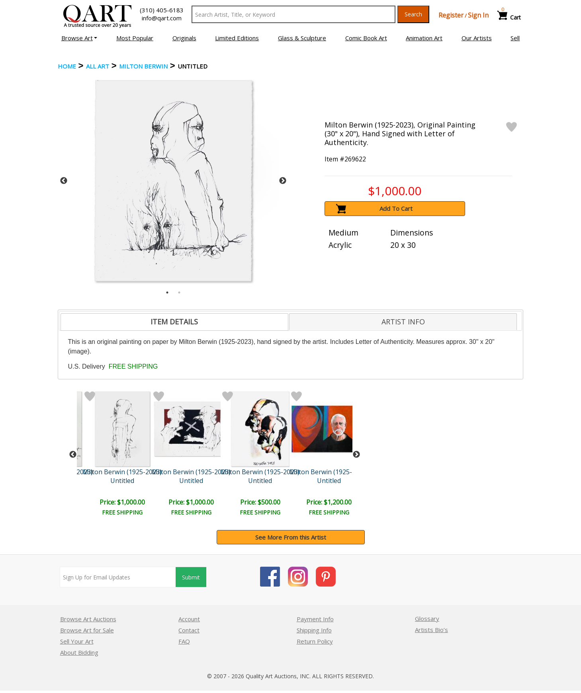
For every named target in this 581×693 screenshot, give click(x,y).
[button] (79, 38)
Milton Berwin (143, 66)
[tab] (174, 322)
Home (67, 66)
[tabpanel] (173, 181)
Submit (191, 577)
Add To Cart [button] (396, 208)
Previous (64, 181)
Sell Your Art (77, 641)
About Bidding (79, 652)
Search (413, 14)
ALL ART (97, 66)
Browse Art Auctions (88, 619)
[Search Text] (293, 14)
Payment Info (315, 619)
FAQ (184, 641)
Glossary (427, 618)
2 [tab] (179, 292)
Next (283, 181)
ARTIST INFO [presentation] (403, 321)
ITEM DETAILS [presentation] (174, 321)
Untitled (122, 480)
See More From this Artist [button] (290, 537)
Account (189, 619)
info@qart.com (162, 18)
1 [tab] (167, 292)
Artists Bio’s (431, 630)
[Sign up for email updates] (118, 577)
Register (451, 15)
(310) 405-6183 (162, 10)
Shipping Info (314, 630)
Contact (189, 630)
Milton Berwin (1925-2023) (122, 471)
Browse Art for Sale (87, 630)
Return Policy (315, 641)
